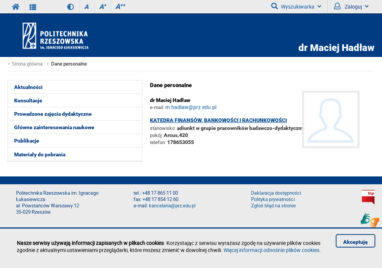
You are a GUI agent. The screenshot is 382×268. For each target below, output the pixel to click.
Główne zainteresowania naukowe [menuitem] (54, 127)
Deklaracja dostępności (276, 193)
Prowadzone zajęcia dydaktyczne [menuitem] (53, 114)
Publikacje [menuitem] (26, 141)
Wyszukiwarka (296, 6)
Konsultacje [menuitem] (28, 100)
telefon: (158, 142)
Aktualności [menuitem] (28, 87)
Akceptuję (355, 242)
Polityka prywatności (273, 199)
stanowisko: (163, 128)
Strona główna (27, 64)
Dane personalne (69, 64)
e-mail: (157, 107)
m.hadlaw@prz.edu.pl (190, 107)
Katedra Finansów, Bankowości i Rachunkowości (218, 120)
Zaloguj (351, 6)
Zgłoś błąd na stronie (273, 205)
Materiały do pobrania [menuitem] (39, 154)
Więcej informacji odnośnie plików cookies (271, 249)
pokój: (157, 135)
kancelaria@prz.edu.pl (172, 205)
